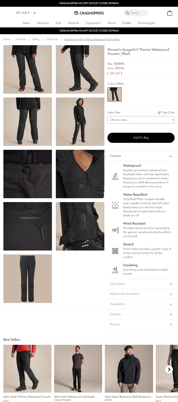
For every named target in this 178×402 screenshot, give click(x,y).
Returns (115, 324)
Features (115, 156)
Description (117, 284)
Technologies (146, 23)
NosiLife (73, 23)
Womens (43, 23)
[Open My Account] (157, 13)
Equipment (93, 23)
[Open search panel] (136, 13)
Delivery (115, 314)
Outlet (126, 23)
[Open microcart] (169, 13)
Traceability (117, 304)
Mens (26, 23)
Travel (111, 23)
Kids (58, 23)
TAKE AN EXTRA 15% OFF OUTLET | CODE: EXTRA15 (89, 3)
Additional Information (125, 294)
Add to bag (141, 137)
